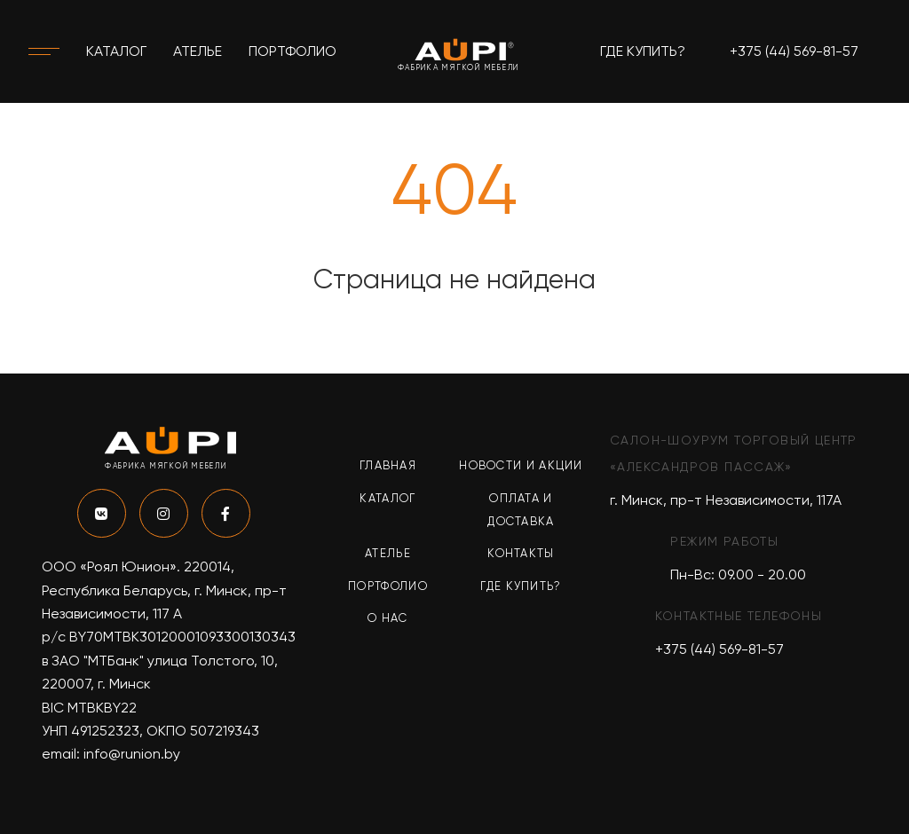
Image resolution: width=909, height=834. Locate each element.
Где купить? (642, 51)
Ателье (197, 51)
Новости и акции (521, 465)
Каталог (116, 51)
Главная (388, 465)
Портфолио (292, 51)
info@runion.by (131, 753)
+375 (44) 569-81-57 (794, 51)
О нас (388, 618)
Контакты (520, 553)
